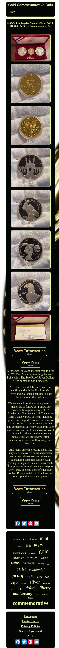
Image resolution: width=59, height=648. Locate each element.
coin (21, 569)
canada (45, 594)
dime (23, 583)
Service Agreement (30, 631)
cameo (44, 557)
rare (48, 564)
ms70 (30, 576)
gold (44, 551)
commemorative (30, 603)
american (29, 563)
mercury (19, 557)
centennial (37, 569)
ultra (37, 594)
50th (28, 545)
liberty (45, 588)
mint (44, 538)
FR (34, 636)
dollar (30, 587)
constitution (30, 539)
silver (35, 581)
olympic (32, 557)
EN (28, 636)
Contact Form (30, 621)
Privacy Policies (30, 626)
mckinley (32, 554)
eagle (14, 582)
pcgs (38, 544)
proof (18, 575)
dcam (20, 546)
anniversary (22, 593)
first (19, 588)
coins (15, 562)
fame (30, 598)
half (47, 577)
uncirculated (19, 552)
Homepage (30, 616)
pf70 (39, 577)
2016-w (16, 539)
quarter (46, 583)
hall (12, 590)
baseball (41, 564)
